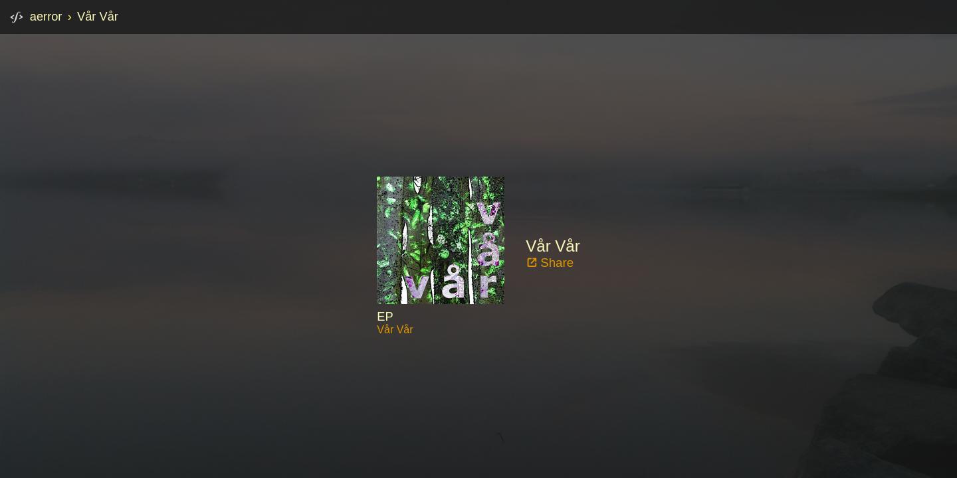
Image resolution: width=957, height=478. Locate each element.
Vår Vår (97, 16)
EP (385, 316)
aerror (46, 16)
